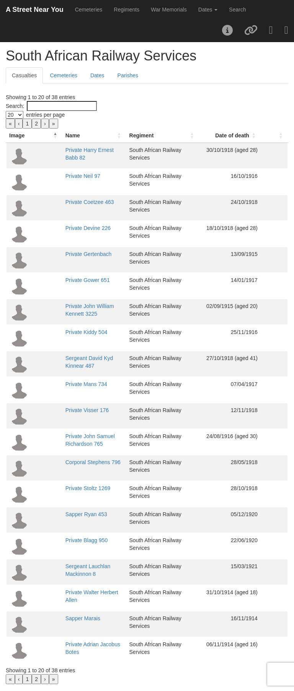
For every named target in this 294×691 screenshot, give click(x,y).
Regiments (126, 10)
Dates (97, 75)
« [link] (10, 124)
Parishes (128, 75)
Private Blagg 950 (61, 540)
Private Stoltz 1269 (62, 488)
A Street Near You (35, 9)
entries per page (45, 115)
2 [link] (36, 124)
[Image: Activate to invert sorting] (21, 136)
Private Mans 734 (61, 384)
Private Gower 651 (62, 280)
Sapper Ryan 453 (61, 514)
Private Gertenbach (63, 254)
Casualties (24, 75)
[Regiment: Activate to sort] (173, 136)
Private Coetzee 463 (64, 202)
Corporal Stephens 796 (67, 462)
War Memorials (169, 10)
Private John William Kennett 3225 (81, 306)
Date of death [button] (244, 135)
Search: (15, 106)
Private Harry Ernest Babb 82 (74, 150)
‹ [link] (19, 124)
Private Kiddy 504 (61, 332)
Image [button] (16, 135)
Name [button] (47, 135)
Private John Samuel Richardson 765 (84, 436)
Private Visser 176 (61, 410)
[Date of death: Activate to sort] (244, 136)
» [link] (53, 124)
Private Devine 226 (62, 228)
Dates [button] (207, 10)
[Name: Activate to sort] (85, 136)
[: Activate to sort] (280, 136)
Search (237, 10)
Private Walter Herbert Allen (73, 592)
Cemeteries (89, 10)
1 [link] (27, 124)
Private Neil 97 (57, 176)
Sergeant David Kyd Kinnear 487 (79, 358)
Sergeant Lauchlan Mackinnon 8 (78, 566)
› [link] (45, 124)
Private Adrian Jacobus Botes (75, 644)
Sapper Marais (57, 618)
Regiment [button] (148, 135)
